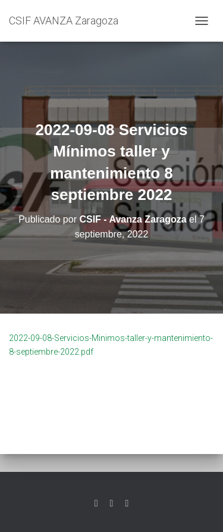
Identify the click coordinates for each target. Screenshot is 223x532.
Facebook (112, 503)
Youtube (126, 503)
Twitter (96, 503)
